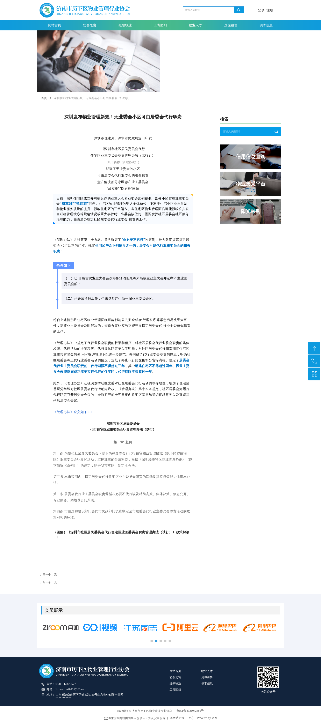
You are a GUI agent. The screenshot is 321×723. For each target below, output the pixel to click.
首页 (44, 98)
